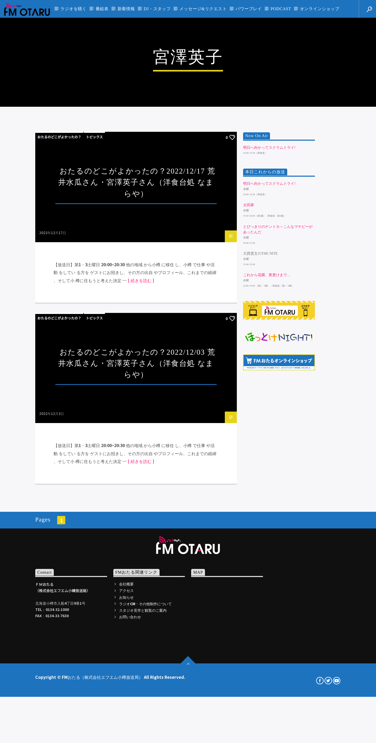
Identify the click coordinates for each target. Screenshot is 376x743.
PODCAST (281, 9)
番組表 (102, 9)
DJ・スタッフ (157, 9)
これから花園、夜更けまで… (267, 419)
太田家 (248, 349)
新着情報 (126, 9)
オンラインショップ (319, 9)
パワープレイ (249, 9)
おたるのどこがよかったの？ (59, 281)
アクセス (126, 734)
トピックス (94, 281)
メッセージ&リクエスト (203, 9)
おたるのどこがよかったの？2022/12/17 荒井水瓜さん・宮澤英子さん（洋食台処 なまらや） (136, 326)
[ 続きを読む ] (141, 424)
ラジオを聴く (73, 9)
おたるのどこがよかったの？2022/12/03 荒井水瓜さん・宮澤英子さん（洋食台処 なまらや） (136, 507)
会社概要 (126, 728)
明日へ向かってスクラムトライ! (269, 292)
